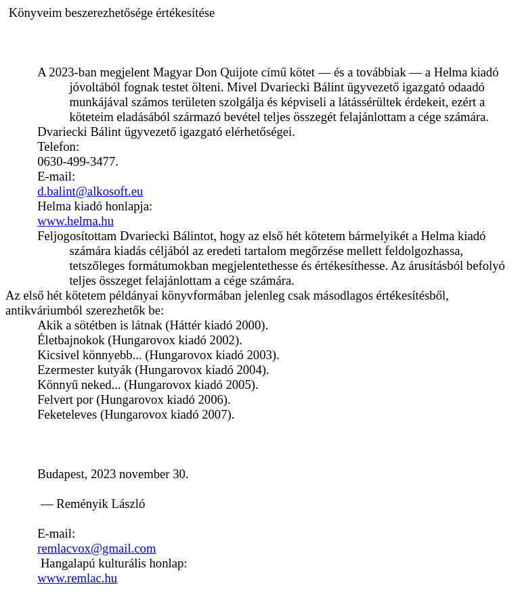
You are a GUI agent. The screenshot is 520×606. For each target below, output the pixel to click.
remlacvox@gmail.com (96, 548)
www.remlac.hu (77, 578)
